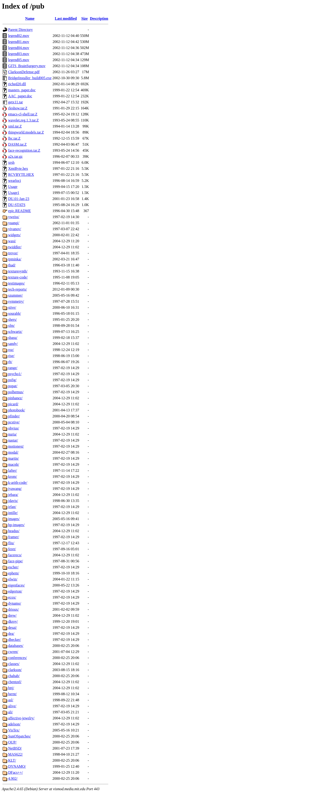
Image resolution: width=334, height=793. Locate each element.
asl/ (10, 700)
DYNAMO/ (17, 766)
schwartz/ (15, 332)
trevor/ (13, 253)
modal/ (13, 452)
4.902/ (12, 778)
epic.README (19, 211)
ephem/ (13, 573)
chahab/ (14, 676)
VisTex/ (13, 730)
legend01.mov (18, 42)
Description (99, 18)
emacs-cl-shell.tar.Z (22, 114)
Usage (12, 187)
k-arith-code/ (17, 483)
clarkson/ (15, 670)
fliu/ (11, 543)
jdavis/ (13, 501)
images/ (14, 519)
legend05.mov (18, 60)
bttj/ (11, 688)
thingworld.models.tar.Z (26, 132)
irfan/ (12, 507)
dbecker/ (14, 640)
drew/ (12, 615)
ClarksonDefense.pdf (24, 72)
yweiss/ (13, 217)
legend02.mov (18, 36)
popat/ (12, 386)
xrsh (11, 162)
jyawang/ (15, 489)
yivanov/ (14, 229)
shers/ (12, 319)
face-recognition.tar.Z (24, 150)
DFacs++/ (15, 772)
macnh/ (13, 464)
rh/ (10, 362)
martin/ (13, 458)
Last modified (66, 18)
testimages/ (16, 283)
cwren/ (13, 652)
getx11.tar (15, 102)
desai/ (12, 627)
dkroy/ (13, 621)
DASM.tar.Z (17, 144)
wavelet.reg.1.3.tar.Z (23, 120)
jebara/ (13, 495)
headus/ (13, 531)
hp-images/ (16, 525)
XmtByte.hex (18, 168)
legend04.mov (18, 48)
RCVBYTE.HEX (21, 175)
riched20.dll (17, 84)
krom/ (12, 476)
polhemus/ (16, 392)
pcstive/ (14, 422)
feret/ (12, 549)
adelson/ (14, 724)
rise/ (11, 356)
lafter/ (12, 470)
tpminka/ (14, 259)
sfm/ (11, 326)
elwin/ (12, 579)
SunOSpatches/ (19, 736)
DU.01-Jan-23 (18, 199)
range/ (12, 368)
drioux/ (13, 609)
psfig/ (12, 380)
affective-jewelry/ (21, 718)
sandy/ (13, 344)
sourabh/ (14, 313)
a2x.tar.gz (15, 156)
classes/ (13, 664)
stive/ (12, 307)
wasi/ (12, 241)
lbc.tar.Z (14, 138)
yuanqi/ (13, 223)
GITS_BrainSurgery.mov (26, 66)
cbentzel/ (15, 682)
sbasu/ (12, 338)
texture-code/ (18, 277)
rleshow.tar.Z (17, 108)
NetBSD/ (15, 748)
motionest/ (16, 446)
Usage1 (13, 193)
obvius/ (13, 428)
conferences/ (17, 658)
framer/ (13, 537)
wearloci (14, 181)
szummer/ (15, 295)
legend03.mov (18, 54)
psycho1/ (15, 374)
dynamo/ (14, 603)
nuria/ (12, 434)
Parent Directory (20, 30)
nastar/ (13, 440)
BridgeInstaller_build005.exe (29, 78)
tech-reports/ (17, 289)
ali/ (10, 712)
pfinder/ (14, 416)
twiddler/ (15, 247)
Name (30, 18)
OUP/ (12, 742)
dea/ (11, 634)
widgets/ (14, 235)
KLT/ (12, 760)
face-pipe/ (15, 561)
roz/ (11, 350)
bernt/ (12, 694)
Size (84, 18)
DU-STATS (16, 205)
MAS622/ (15, 754)
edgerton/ (15, 591)
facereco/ (15, 555)
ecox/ (12, 597)
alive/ (12, 706)
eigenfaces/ (16, 585)
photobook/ (16, 410)
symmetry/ (16, 301)
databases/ (15, 646)
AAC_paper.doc (20, 96)
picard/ (13, 404)
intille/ (13, 513)
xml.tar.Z (15, 126)
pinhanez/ (15, 398)
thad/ (12, 265)
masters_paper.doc (22, 90)
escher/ (13, 567)
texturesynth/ (18, 271)
